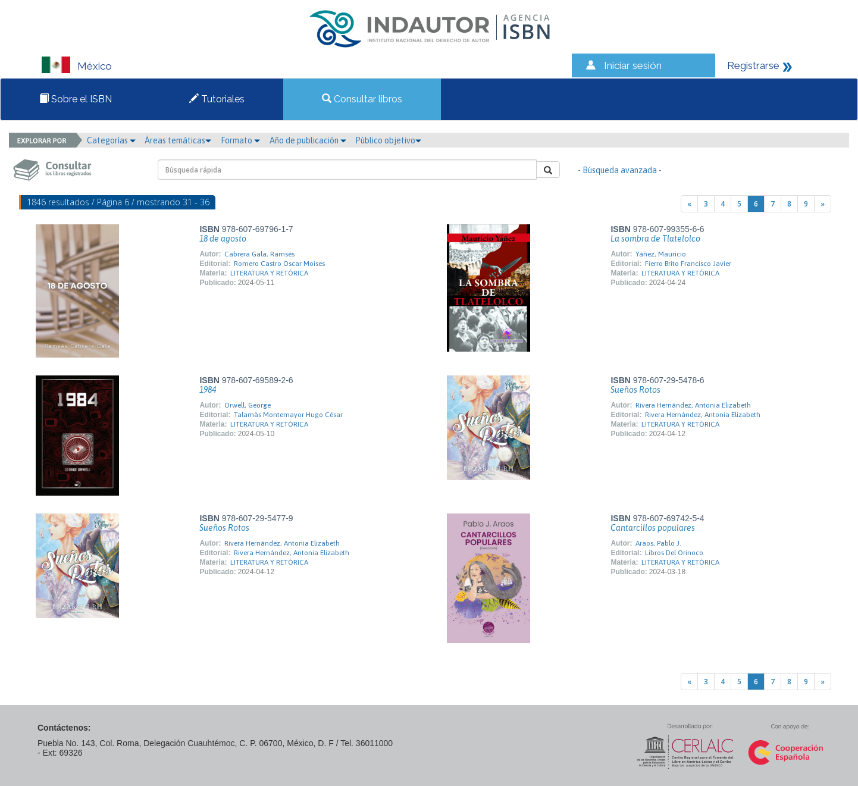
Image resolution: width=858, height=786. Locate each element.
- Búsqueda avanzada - (620, 170)
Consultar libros (362, 99)
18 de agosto (222, 238)
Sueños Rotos (635, 389)
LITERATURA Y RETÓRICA (269, 273)
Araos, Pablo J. (658, 543)
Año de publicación (308, 140)
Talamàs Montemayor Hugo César (288, 415)
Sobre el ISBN (75, 99)
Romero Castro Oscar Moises (279, 263)
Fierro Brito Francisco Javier (688, 263)
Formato (240, 140)
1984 (207, 389)
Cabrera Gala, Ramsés (259, 254)
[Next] (822, 203)
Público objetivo (388, 140)
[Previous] (689, 203)
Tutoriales (217, 99)
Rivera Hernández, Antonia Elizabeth (693, 405)
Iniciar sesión (633, 65)
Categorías (111, 140)
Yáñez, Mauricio (660, 254)
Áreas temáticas (178, 140)
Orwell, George (247, 405)
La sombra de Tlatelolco (655, 238)
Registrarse (753, 65)
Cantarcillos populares (652, 528)
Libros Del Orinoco (674, 553)
